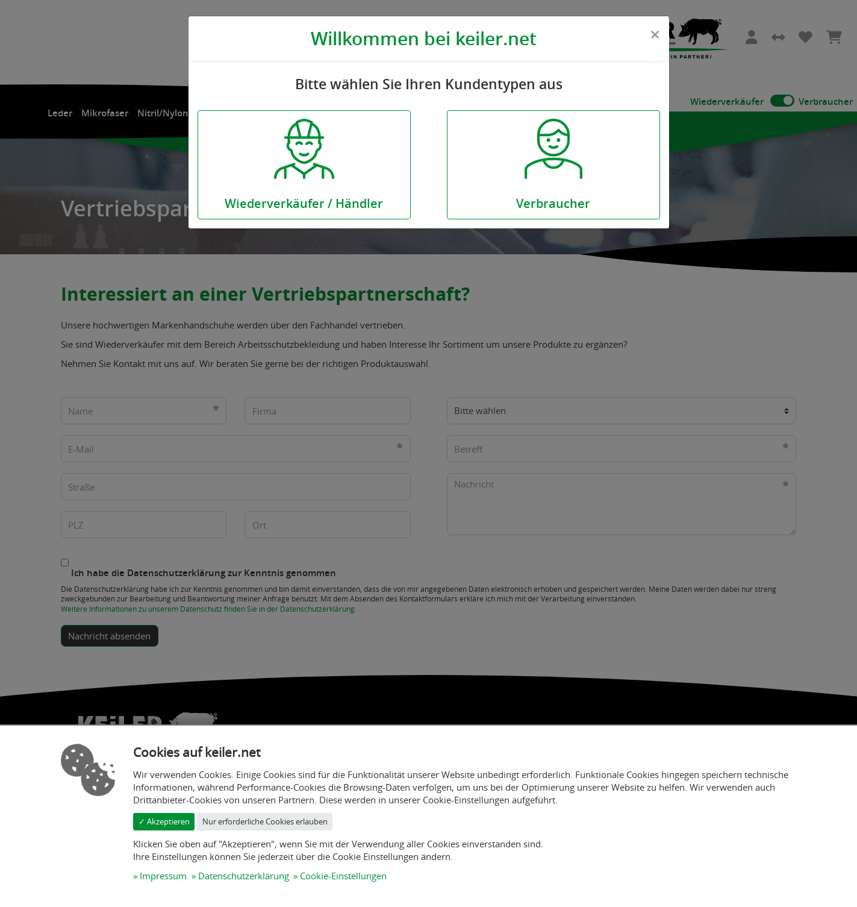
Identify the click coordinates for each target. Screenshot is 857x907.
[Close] (655, 34)
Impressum (163, 876)
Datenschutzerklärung (243, 876)
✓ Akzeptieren (164, 821)
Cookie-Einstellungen (343, 876)
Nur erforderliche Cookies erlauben (265, 821)
